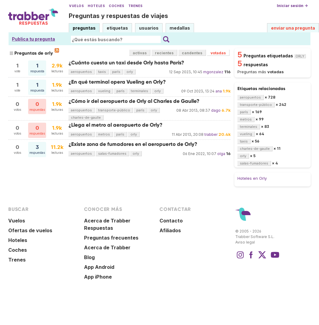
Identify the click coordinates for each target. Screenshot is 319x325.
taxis (102, 72)
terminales (139, 91)
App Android (99, 267)
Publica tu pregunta (33, 39)
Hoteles (96, 6)
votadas (218, 53)
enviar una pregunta (293, 28)
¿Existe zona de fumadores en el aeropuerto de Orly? (132, 144)
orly (130, 72)
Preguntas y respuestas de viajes (118, 16)
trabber (211, 134)
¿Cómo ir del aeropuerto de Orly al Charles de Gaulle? (134, 101)
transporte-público (114, 110)
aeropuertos (81, 72)
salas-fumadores (112, 153)
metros (104, 134)
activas (140, 53)
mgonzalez (213, 72)
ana (218, 91)
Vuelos (76, 6)
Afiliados (170, 230)
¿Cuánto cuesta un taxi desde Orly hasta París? (126, 63)
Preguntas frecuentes (111, 238)
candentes (192, 53)
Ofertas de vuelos (30, 230)
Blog (89, 257)
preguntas (84, 28)
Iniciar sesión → (292, 5)
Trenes (135, 6)
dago (216, 110)
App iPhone (98, 277)
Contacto (171, 221)
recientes (164, 53)
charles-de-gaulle (86, 117)
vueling (104, 91)
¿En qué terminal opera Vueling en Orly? (117, 82)
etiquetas (117, 28)
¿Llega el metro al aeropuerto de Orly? (115, 125)
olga (221, 153)
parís (116, 72)
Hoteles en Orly (252, 178)
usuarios (149, 28)
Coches (116, 6)
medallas (180, 28)
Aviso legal (245, 242)
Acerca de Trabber (107, 247)
